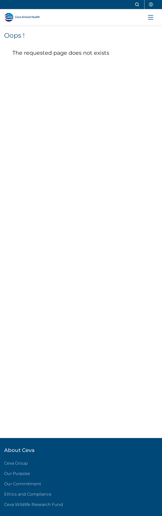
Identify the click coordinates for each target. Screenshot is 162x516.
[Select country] (151, 4)
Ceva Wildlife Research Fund (54, 504)
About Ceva (19, 450)
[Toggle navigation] (150, 17)
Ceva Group (16, 463)
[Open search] (137, 4)
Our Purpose (17, 473)
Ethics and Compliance (28, 494)
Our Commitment (22, 483)
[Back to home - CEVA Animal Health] (27, 17)
